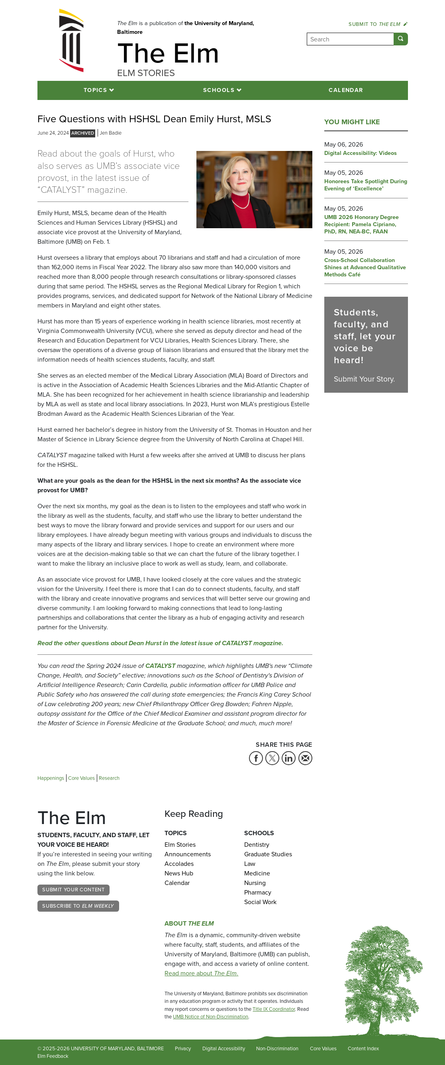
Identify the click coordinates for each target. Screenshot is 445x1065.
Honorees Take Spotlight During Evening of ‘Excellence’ (365, 185)
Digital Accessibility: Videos (360, 153)
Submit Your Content (73, 889)
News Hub (179, 873)
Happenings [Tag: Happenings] (50, 778)
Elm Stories (180, 844)
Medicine (257, 873)
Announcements (188, 854)
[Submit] (401, 39)
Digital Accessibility (223, 1048)
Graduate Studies (268, 854)
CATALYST (160, 665)
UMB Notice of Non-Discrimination (210, 1016)
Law (249, 863)
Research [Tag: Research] (109, 778)
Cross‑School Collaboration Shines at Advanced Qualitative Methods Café (365, 267)
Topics (96, 90)
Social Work (260, 901)
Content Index (363, 1048)
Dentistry (256, 844)
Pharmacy (257, 892)
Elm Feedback (53, 1056)
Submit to (378, 24)
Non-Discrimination (277, 1048)
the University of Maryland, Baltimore (185, 27)
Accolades (179, 863)
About (189, 923)
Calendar (346, 90)
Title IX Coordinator (274, 1009)
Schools (219, 90)
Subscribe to (78, 906)
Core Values (323, 1048)
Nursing (255, 882)
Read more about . (201, 973)
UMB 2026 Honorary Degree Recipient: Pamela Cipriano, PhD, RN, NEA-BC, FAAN (361, 224)
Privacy (183, 1048)
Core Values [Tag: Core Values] (81, 778)
